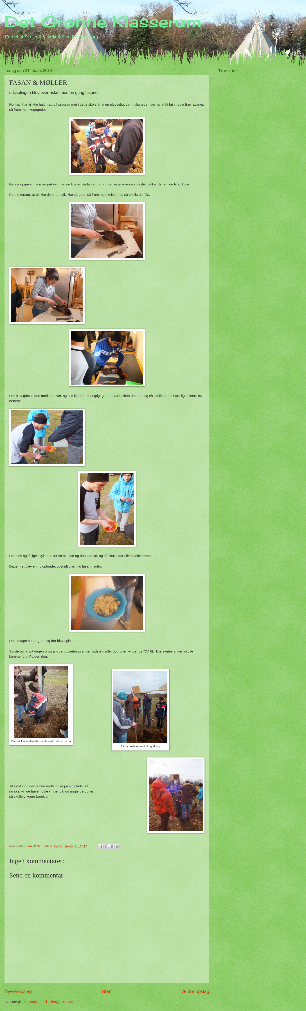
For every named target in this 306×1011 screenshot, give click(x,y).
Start (107, 991)
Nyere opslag (18, 991)
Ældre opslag (195, 991)
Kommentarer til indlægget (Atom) (48, 1002)
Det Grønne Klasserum (103, 21)
